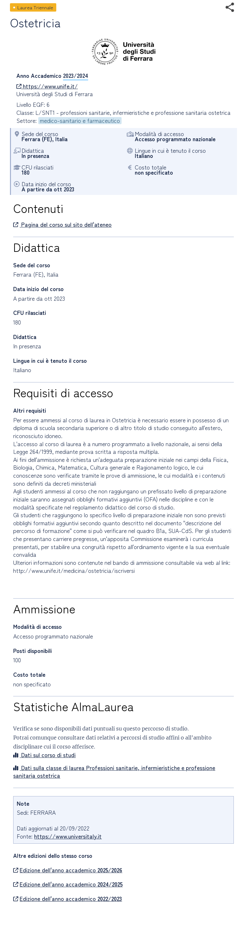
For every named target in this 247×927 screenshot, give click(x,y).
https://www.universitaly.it (68, 836)
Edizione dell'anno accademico (67, 870)
